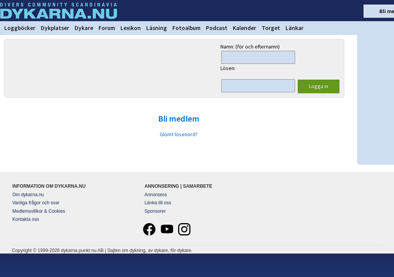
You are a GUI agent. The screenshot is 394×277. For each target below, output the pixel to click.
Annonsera (155, 194)
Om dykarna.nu (28, 194)
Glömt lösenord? (179, 134)
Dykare (84, 28)
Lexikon (130, 28)
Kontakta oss (25, 219)
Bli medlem (178, 118)
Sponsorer (154, 211)
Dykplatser (55, 28)
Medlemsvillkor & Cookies (38, 211)
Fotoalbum (186, 28)
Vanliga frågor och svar (36, 202)
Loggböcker (19, 28)
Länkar (294, 28)
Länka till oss (157, 202)
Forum (106, 28)
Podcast (216, 28)
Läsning (156, 28)
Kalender (244, 28)
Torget (271, 28)
